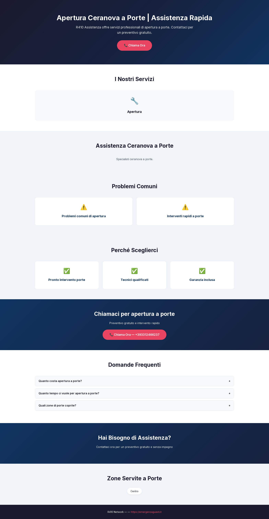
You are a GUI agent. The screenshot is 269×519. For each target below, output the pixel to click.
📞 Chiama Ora (134, 45)
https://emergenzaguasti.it (146, 511)
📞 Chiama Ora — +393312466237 (134, 334)
